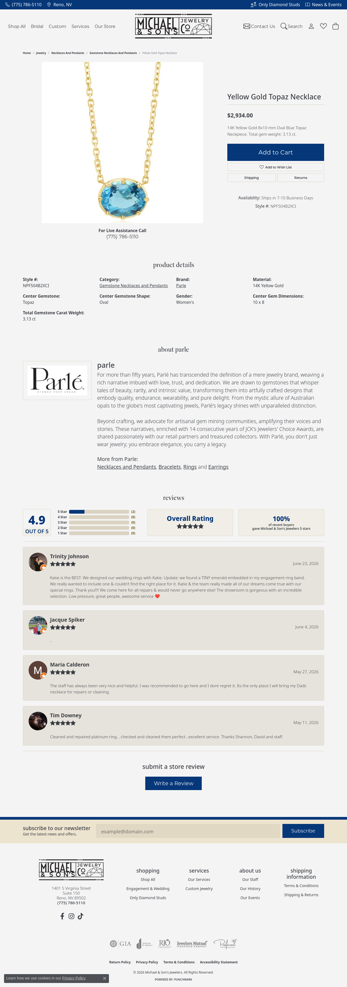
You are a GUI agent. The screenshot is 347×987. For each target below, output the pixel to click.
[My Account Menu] (311, 26)
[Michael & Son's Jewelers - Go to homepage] (71, 869)
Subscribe (303, 831)
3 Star (62, 522)
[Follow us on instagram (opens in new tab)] (71, 916)
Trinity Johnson (69, 556)
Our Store (105, 26)
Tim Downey (66, 715)
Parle (181, 286)
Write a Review (173, 783)
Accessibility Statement (219, 962)
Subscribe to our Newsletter (57, 828)
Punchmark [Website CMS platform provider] (183, 979)
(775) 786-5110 (122, 236)
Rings (190, 466)
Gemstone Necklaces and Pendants (113, 53)
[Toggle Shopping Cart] (335, 26)
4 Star (62, 517)
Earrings (218, 466)
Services (80, 26)
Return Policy (120, 962)
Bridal (37, 26)
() (133, 511)
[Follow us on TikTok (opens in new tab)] (80, 916)
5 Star (62, 511)
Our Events (250, 897)
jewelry (41, 53)
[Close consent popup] (104, 978)
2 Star (62, 527)
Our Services (199, 879)
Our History (250, 888)
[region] (122, 142)
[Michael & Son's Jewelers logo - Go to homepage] (173, 26)
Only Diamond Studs (148, 897)
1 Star (62, 533)
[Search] (292, 26)
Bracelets (170, 466)
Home (27, 53)
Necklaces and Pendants (67, 53)
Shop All (17, 26)
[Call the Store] (71, 902)
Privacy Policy (147, 962)
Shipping (251, 177)
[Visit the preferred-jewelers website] (225, 943)
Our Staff (250, 879)
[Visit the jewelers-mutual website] (192, 943)
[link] (23, 4)
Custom (57, 26)
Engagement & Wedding (147, 888)
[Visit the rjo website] (164, 943)
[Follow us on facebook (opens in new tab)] (62, 916)
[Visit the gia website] (120, 943)
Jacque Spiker (67, 619)
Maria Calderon (69, 664)
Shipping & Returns (301, 894)
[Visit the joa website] (144, 943)
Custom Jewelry (199, 888)
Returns (300, 177)
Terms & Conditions (301, 885)
